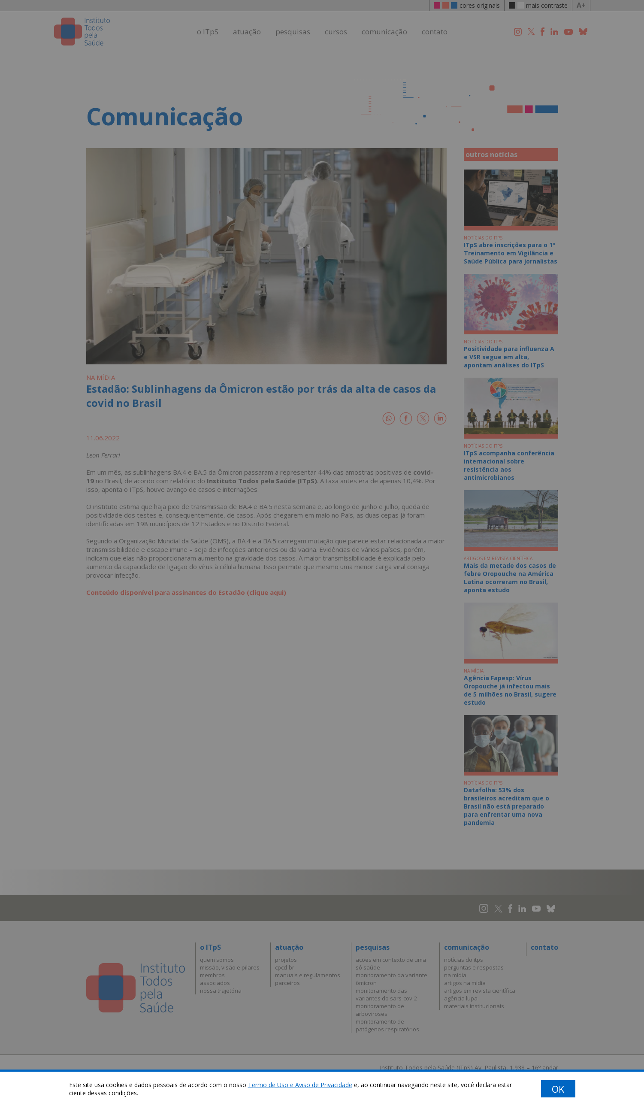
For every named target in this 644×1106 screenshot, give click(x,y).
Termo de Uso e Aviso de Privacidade (300, 1085)
